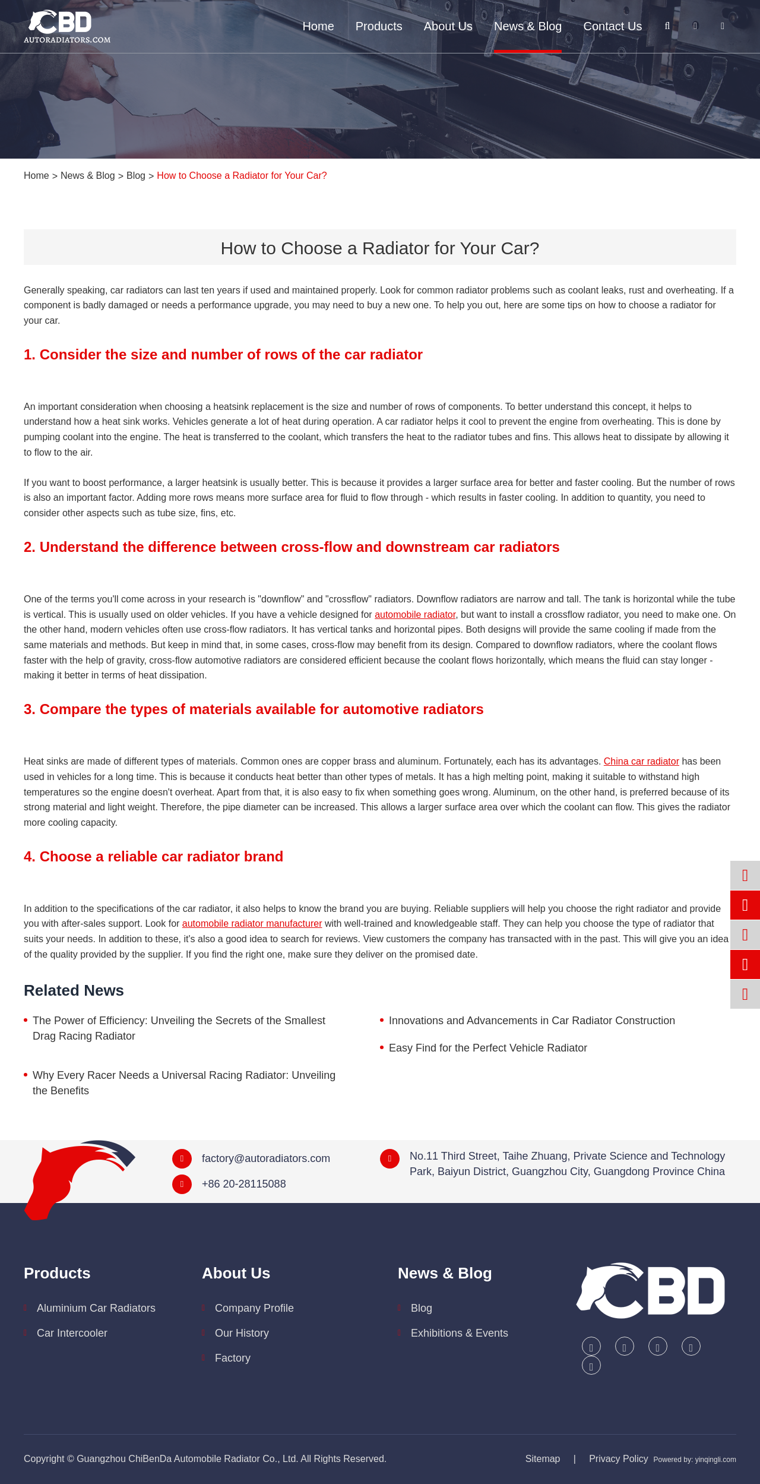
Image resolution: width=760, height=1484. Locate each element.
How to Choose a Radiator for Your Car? (242, 175)
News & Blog (528, 26)
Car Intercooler (72, 1333)
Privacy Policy (618, 1459)
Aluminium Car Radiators (96, 1308)
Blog (135, 175)
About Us (448, 26)
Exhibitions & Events (459, 1333)
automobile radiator (415, 615)
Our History (242, 1333)
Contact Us (612, 26)
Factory (233, 1358)
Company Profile (254, 1308)
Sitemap (542, 1459)
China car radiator (641, 761)
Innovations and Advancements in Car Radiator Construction (532, 1021)
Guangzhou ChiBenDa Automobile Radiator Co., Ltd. (188, 1459)
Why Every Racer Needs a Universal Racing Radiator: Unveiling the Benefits (184, 1083)
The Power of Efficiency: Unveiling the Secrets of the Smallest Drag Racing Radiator (179, 1028)
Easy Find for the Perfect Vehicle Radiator (488, 1048)
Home (318, 26)
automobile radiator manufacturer (252, 923)
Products (379, 26)
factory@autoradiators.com (266, 1158)
